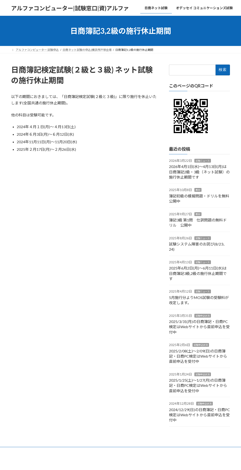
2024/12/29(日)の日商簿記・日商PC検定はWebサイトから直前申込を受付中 (199, 414)
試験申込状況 (203, 315)
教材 (198, 190)
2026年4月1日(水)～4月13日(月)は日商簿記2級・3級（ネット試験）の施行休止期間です (199, 171)
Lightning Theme (119, 461)
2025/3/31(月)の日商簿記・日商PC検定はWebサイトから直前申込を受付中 (199, 326)
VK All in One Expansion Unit (151, 461)
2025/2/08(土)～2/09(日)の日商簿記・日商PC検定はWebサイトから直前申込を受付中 (198, 356)
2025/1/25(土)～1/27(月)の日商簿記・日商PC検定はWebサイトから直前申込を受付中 (198, 385)
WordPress (95, 461)
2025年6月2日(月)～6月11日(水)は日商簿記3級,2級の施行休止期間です (198, 273)
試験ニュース (203, 160)
